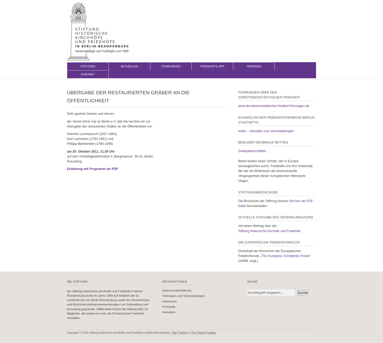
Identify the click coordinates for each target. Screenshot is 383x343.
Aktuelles (129, 66)
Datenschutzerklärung (176, 290)
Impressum (169, 301)
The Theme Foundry (203, 332)
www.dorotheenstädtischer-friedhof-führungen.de (273, 106)
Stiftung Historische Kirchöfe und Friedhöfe (269, 231)
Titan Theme (179, 332)
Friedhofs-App (212, 66)
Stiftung (87, 66)
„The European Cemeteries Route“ (285, 256)
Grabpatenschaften (252, 151)
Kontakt (88, 74)
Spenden (254, 66)
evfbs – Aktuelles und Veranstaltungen (266, 131)
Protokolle (168, 306)
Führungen (171, 66)
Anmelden (169, 312)
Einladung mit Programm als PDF (92, 169)
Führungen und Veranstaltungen (183, 295)
